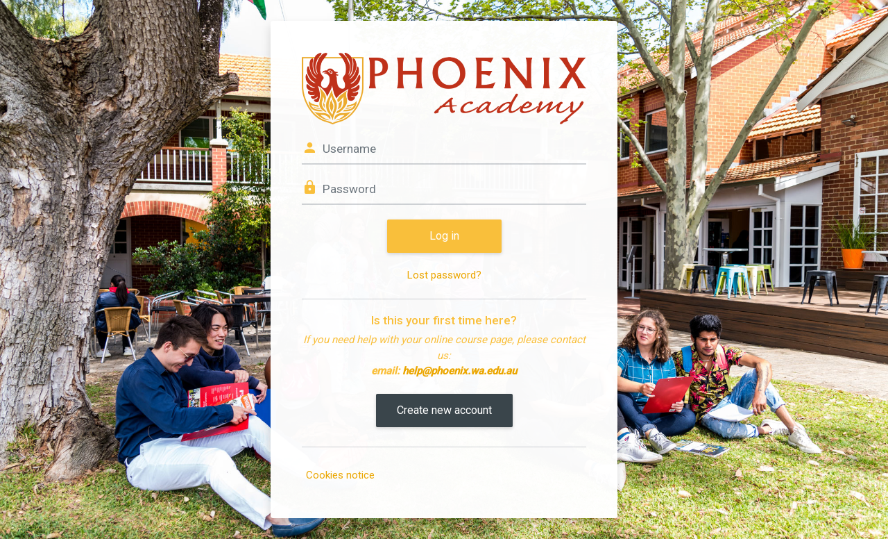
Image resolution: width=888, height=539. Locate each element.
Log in (444, 235)
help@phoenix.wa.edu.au (459, 371)
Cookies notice (340, 475)
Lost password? (444, 275)
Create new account (444, 410)
